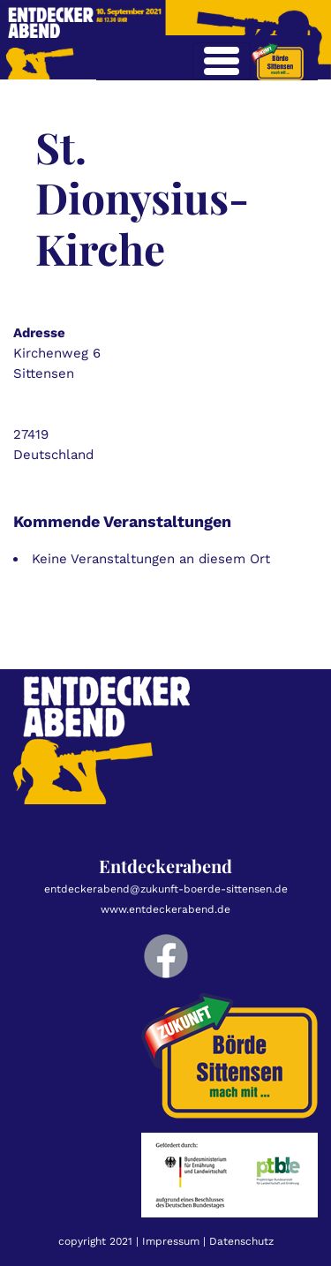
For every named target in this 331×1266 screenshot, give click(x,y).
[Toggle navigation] (221, 60)
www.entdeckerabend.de (165, 909)
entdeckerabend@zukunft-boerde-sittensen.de (166, 889)
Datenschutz (241, 1241)
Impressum (170, 1241)
